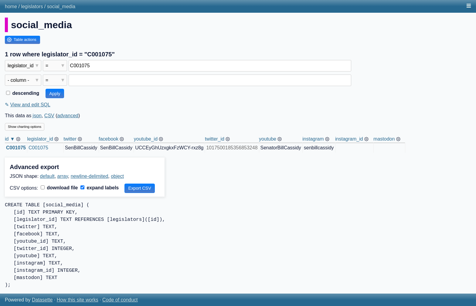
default (47, 176)
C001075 (16, 147)
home (11, 6)
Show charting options (24, 126)
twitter (69, 138)
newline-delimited (89, 176)
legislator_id (40, 138)
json (37, 115)
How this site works (77, 299)
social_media (61, 6)
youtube (267, 138)
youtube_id (146, 138)
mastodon (384, 138)
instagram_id (349, 138)
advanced (67, 115)
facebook (108, 138)
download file (59, 187)
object (117, 176)
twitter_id (214, 138)
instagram (313, 138)
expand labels (99, 187)
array (62, 176)
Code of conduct (120, 299)
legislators (32, 6)
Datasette (42, 299)
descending (22, 93)
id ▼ (10, 138)
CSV (49, 115)
